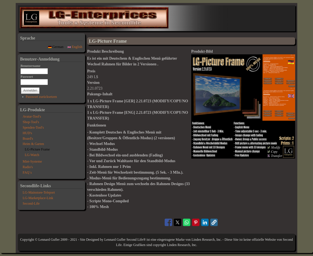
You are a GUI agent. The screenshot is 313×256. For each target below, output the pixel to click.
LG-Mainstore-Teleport (39, 192)
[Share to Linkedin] (205, 222)
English (74, 47)
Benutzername (31, 66)
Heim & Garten (33, 144)
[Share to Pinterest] (195, 222)
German (56, 47)
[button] (243, 157)
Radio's (28, 167)
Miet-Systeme (32, 161)
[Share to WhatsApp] (186, 222)
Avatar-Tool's (32, 116)
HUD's (27, 133)
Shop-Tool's (31, 122)
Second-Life (31, 203)
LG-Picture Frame (37, 149)
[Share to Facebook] (168, 222)
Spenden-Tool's (33, 127)
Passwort (27, 76)
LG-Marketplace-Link (38, 198)
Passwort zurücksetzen (41, 97)
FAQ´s (27, 172)
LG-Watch (32, 155)
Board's (28, 139)
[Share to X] (177, 222)
